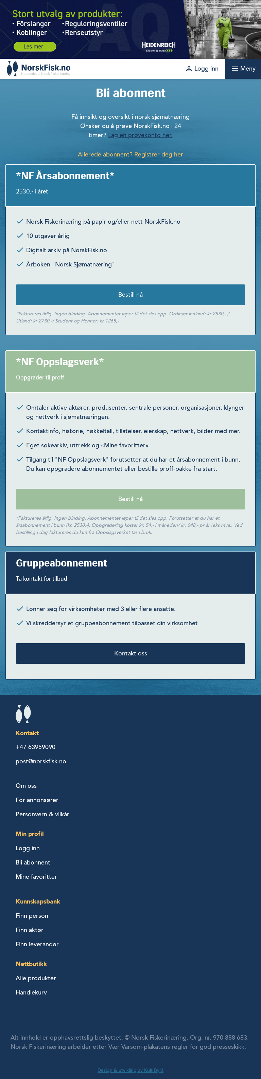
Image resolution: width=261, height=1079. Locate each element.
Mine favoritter (36, 876)
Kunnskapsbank (38, 901)
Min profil (30, 833)
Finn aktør (30, 930)
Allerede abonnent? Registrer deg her (130, 154)
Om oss (26, 785)
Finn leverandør (37, 944)
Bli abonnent (33, 862)
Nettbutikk (31, 963)
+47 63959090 (35, 747)
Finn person (32, 915)
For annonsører (37, 800)
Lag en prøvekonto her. (140, 135)
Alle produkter (36, 978)
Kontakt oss (130, 653)
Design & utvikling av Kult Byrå (130, 1070)
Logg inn (28, 848)
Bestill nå (130, 294)
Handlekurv (31, 992)
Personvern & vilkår (42, 814)
